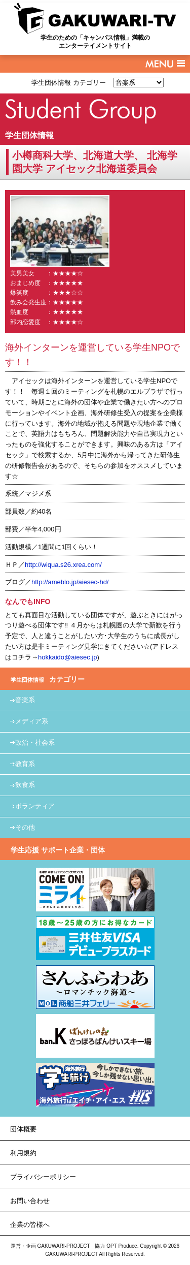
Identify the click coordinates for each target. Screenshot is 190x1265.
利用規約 (23, 1153)
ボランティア (35, 806)
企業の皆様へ (30, 1224)
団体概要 (23, 1129)
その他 (25, 827)
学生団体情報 (29, 135)
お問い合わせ (30, 1201)
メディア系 (31, 721)
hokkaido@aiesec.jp (67, 657)
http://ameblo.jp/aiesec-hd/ (69, 582)
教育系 (25, 764)
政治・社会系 (35, 742)
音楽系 (25, 700)
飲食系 (25, 784)
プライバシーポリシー (43, 1177)
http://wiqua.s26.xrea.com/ (63, 564)
